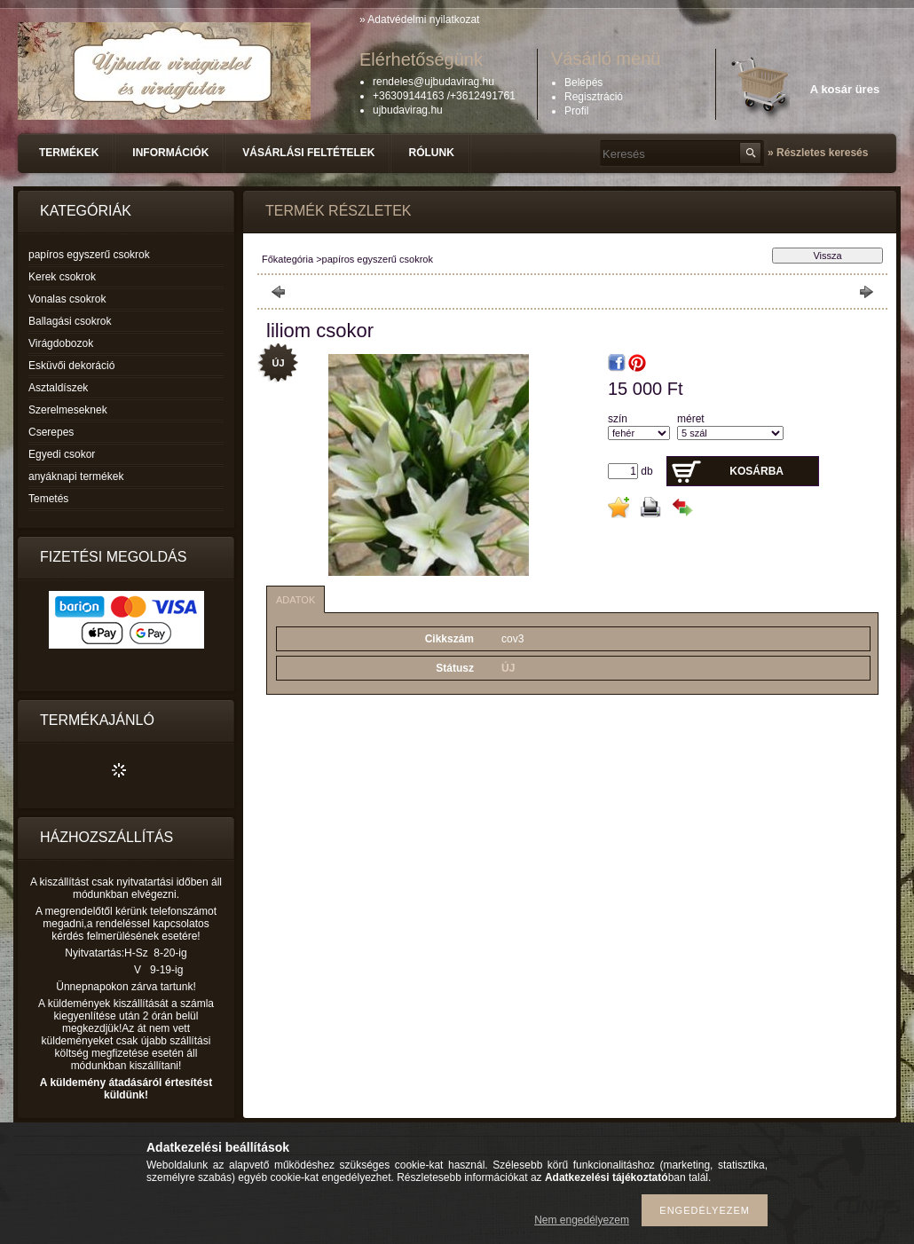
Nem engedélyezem (581, 1220)
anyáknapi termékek (75, 476)
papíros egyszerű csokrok (89, 254)
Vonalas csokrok (67, 299)
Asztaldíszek (58, 388)
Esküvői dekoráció (71, 365)
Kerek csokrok (62, 277)
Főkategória (287, 259)
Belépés (583, 82)
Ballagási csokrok (69, 321)
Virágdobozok (60, 343)
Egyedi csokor (61, 454)
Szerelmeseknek (67, 410)
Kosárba (756, 471)
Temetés (48, 498)
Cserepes (51, 432)
